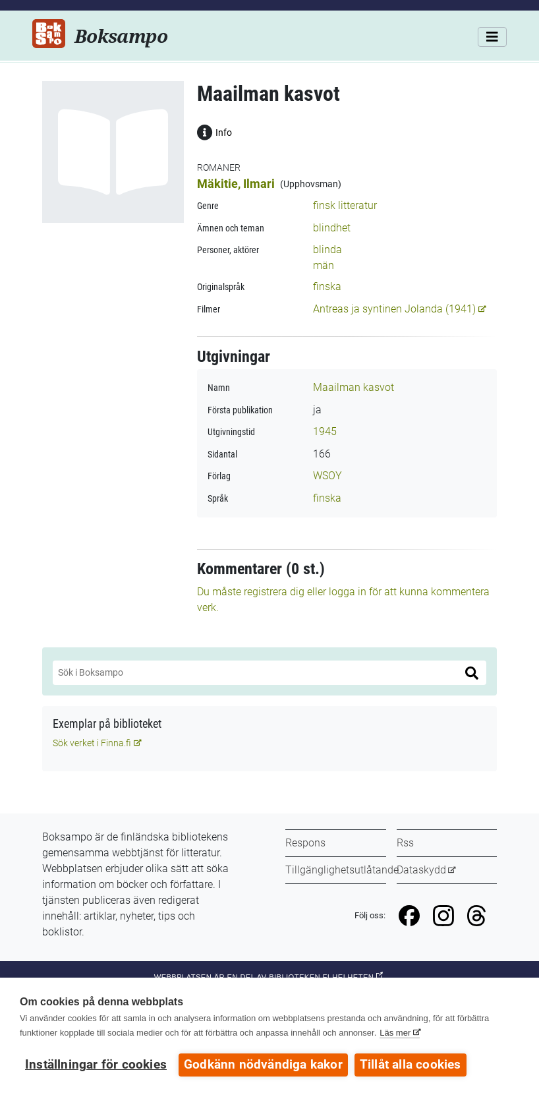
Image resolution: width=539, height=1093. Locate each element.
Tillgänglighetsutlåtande (342, 870)
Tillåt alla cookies (410, 1064)
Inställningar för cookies (96, 1064)
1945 (325, 431)
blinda (327, 249)
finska (327, 286)
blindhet (332, 228)
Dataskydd (421, 870)
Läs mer (395, 1033)
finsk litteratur (345, 205)
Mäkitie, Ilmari (236, 184)
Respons (305, 843)
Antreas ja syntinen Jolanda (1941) (394, 309)
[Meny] (492, 37)
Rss (405, 843)
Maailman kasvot (353, 387)
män (323, 265)
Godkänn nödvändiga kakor (263, 1064)
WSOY (327, 475)
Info (214, 131)
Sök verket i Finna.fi (92, 743)
